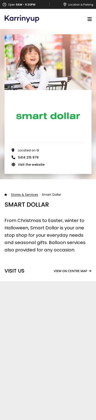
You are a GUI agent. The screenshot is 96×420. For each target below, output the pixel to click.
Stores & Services (24, 195)
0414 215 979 (28, 157)
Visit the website (31, 164)
